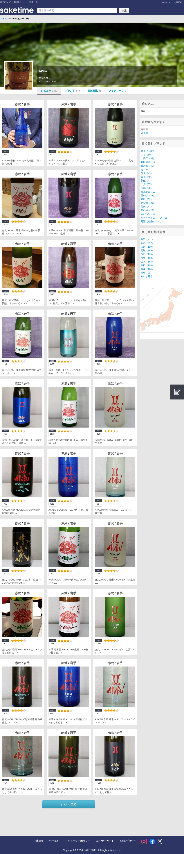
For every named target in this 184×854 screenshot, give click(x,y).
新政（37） (147, 180)
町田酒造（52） (149, 162)
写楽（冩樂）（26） (152, 221)
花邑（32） (147, 199)
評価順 (144, 133)
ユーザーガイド (105, 840)
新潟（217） (147, 243)
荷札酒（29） (148, 210)
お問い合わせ (127, 840)
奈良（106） (147, 265)
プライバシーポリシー (78, 840)
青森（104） (147, 269)
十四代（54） (148, 158)
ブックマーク (117, 90)
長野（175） (147, 254)
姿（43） (146, 169)
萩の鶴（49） (148, 166)
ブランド (72, 90)
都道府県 (94, 90)
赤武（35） (147, 188)
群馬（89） (147, 272)
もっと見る (68, 804)
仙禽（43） (147, 173)
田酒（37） (147, 184)
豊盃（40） (147, 177)
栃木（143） (147, 261)
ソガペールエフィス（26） (155, 218)
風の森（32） (148, 195)
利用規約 (54, 840)
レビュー (49, 90)
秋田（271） (147, 239)
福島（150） (147, 258)
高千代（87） (148, 151)
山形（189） (147, 247)
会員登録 (178, 2)
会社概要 (38, 840)
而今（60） (147, 154)
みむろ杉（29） (149, 214)
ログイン (166, 2)
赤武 (18, 104)
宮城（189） (147, 250)
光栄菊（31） (148, 203)
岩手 (27, 104)
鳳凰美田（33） (149, 192)
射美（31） (147, 206)
